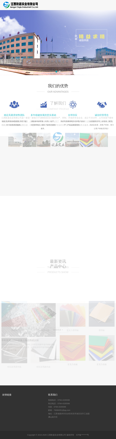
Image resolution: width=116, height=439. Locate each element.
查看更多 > (58, 396)
